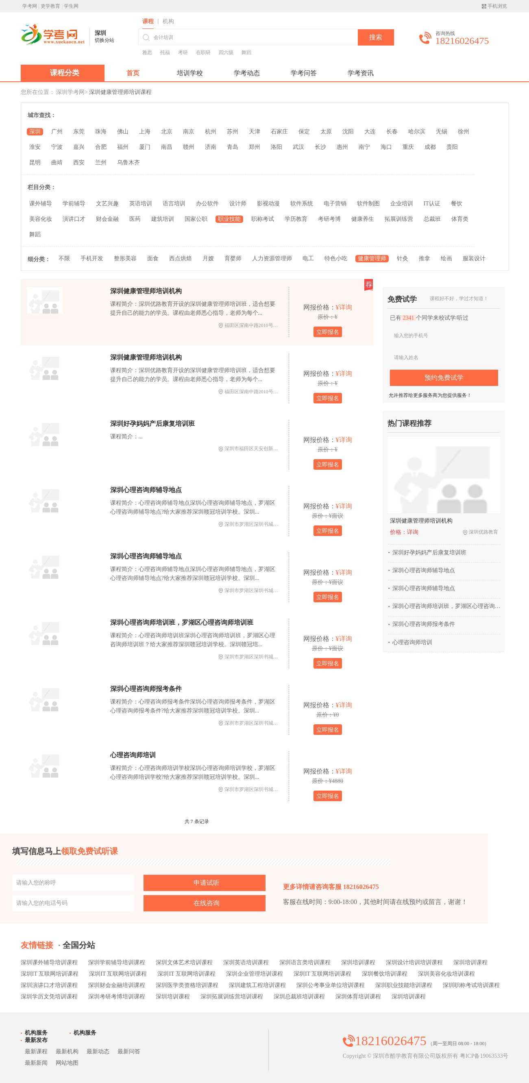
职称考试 (262, 219)
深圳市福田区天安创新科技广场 (258, 448)
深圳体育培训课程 (358, 997)
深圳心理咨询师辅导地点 (146, 489)
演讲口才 (74, 219)
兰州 (101, 162)
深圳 (35, 132)
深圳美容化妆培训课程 (446, 974)
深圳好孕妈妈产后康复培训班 (152, 423)
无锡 (441, 132)
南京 (188, 132)
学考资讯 (361, 73)
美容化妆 (40, 219)
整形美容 (125, 258)
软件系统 (301, 203)
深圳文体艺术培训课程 (184, 962)
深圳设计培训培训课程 (414, 962)
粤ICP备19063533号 (484, 1056)
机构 (168, 21)
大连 (370, 132)
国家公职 (196, 219)
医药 (135, 219)
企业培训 (401, 203)
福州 (122, 147)
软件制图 (368, 203)
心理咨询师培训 (133, 755)
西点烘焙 (180, 258)
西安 (79, 162)
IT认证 (432, 203)
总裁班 (432, 219)
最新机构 (67, 1051)
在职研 (203, 52)
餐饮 (456, 203)
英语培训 (140, 203)
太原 (326, 132)
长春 (392, 132)
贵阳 (452, 147)
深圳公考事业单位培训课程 (330, 985)
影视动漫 (268, 203)
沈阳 (348, 132)
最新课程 (36, 1051)
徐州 (463, 132)
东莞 (79, 132)
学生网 (71, 6)
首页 (132, 73)
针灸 (402, 258)
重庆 (408, 147)
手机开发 (92, 258)
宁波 (57, 147)
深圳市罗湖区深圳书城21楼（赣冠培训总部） (273, 524)
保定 (304, 132)
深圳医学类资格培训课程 (187, 985)
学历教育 (296, 219)
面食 (153, 258)
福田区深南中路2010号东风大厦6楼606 (265, 325)
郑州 (254, 147)
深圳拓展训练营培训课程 (231, 997)
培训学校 (190, 73)
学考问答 (304, 73)
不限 (64, 258)
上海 (144, 132)
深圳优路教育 (483, 532)
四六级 (226, 52)
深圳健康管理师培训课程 (120, 92)
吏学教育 (50, 6)
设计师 (237, 203)
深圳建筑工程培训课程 (257, 985)
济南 (210, 147)
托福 (165, 52)
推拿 (424, 258)
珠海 (101, 132)
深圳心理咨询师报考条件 (146, 688)
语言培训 (174, 203)
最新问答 (129, 1051)
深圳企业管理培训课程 (254, 974)
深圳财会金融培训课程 (116, 985)
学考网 (29, 6)
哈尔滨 (416, 132)
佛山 (122, 132)
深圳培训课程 (358, 962)
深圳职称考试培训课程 (471, 985)
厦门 (144, 147)
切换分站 (104, 40)
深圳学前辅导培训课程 (116, 962)
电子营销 (335, 203)
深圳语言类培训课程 (305, 962)
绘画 (446, 258)
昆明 (35, 162)
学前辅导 (74, 203)
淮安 (35, 147)
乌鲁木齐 (128, 162)
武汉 (298, 147)
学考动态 (247, 73)
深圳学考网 (70, 92)
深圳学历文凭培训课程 (49, 997)
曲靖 (57, 162)
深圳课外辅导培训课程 (49, 962)
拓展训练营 (399, 219)
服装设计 (474, 258)
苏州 (232, 132)
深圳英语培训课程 (246, 962)
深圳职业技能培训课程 (403, 985)
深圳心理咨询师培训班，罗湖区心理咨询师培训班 (181, 622)
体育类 (459, 219)
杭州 (210, 132)
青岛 (232, 147)
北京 (166, 132)
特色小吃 (335, 258)
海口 (386, 147)
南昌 (166, 147)
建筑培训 (162, 219)
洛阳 (276, 147)
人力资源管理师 (272, 258)
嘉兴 (79, 147)
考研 (183, 52)
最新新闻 (36, 1063)
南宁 (364, 147)
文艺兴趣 (107, 203)
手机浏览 (497, 6)
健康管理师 (372, 258)
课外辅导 (40, 203)
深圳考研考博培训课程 (116, 997)
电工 (308, 258)
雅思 (147, 52)
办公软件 (207, 203)
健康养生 (362, 219)
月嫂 (208, 258)
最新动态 (98, 1051)
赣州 (188, 147)
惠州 (342, 147)
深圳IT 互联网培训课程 (49, 974)
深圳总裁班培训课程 (299, 997)
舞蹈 (246, 52)
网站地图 (67, 1063)
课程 (148, 21)
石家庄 (279, 132)
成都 (430, 147)
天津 (254, 132)
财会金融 (107, 219)
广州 (57, 132)
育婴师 (233, 258)
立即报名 (327, 332)
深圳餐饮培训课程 (384, 974)
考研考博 (329, 219)
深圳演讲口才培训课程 (49, 985)
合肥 (101, 147)
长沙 (320, 147)
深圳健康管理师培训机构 (146, 291)
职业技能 (229, 219)
